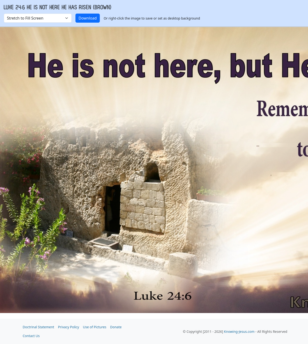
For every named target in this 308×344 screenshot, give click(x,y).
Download (88, 18)
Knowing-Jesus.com (239, 331)
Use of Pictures (94, 327)
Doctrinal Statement (38, 327)
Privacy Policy (68, 327)
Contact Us (31, 336)
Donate (116, 327)
